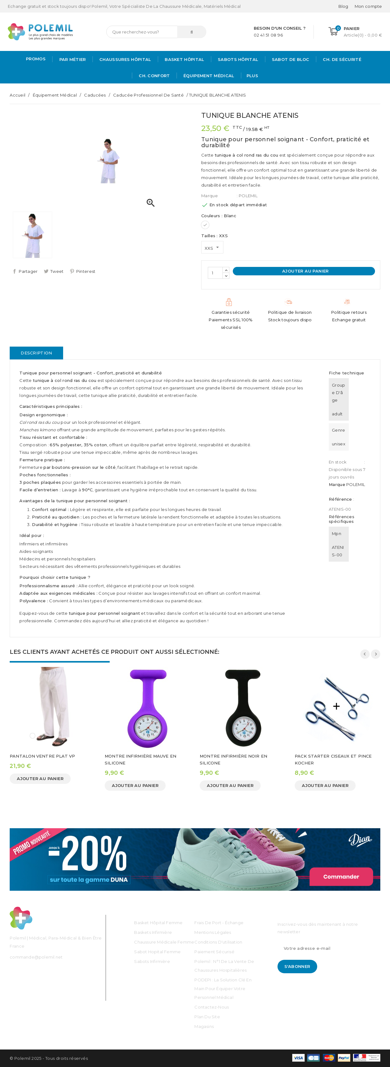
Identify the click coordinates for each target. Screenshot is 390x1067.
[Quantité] (215, 273)
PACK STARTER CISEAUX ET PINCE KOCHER (333, 759)
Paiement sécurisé (214, 951)
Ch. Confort (154, 75)
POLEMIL (355, 484)
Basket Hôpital (183, 59)
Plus (252, 75)
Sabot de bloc (290, 59)
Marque (209, 195)
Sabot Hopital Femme (157, 951)
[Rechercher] (156, 32)
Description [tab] (36, 352)
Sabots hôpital (237, 59)
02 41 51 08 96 (268, 35)
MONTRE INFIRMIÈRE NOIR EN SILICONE (233, 759)
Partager (28, 271)
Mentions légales (212, 932)
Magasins (204, 1026)
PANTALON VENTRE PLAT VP (42, 756)
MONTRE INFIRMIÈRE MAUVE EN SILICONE (140, 759)
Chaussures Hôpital (124, 59)
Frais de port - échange (218, 922)
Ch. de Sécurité (341, 59)
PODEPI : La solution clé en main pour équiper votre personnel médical (222, 988)
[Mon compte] (368, 6)
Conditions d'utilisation (218, 941)
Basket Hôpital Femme (158, 922)
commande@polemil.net (36, 956)
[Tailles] (212, 247)
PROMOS (36, 58)
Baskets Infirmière (153, 932)
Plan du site (207, 1016)
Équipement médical (208, 75)
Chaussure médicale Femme (164, 941)
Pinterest (86, 271)
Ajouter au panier (305, 270)
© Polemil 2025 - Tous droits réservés (49, 1058)
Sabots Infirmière (152, 961)
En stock (338, 461)
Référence (340, 499)
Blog (343, 6)
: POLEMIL (247, 195)
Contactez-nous (211, 1006)
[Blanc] (205, 225)
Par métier (72, 59)
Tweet (57, 271)
